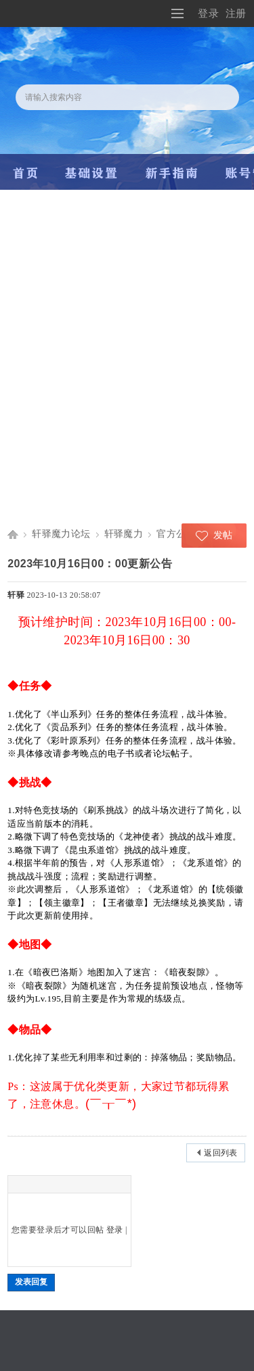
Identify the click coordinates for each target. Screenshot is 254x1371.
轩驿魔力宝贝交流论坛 (12, 534)
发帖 (223, 535)
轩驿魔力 (124, 534)
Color (32, 1184)
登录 (208, 13)
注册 (236, 13)
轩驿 (15, 595)
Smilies (49, 1184)
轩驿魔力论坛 (61, 534)
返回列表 (221, 1153)
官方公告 (176, 534)
